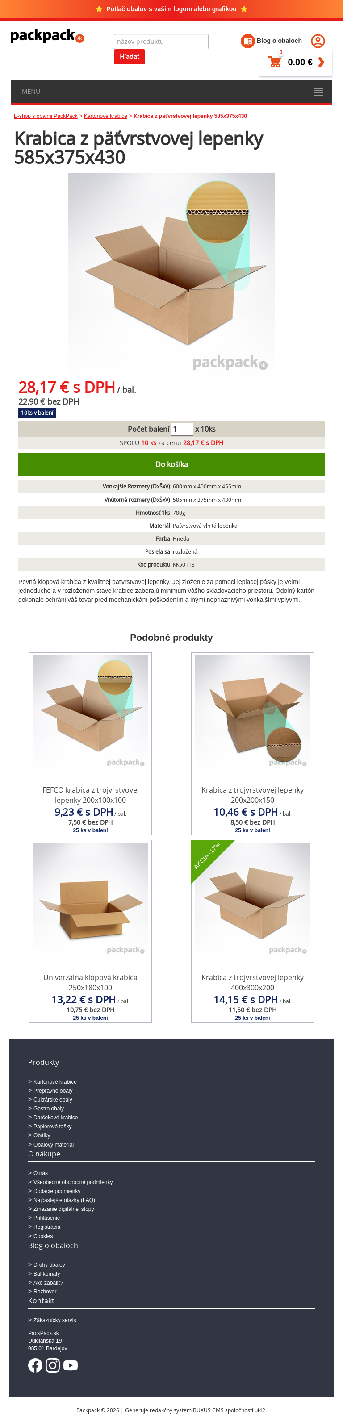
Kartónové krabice (105, 116)
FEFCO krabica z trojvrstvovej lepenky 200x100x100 (90, 795)
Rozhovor (44, 1292)
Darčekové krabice (55, 1117)
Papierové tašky (52, 1126)
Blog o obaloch (271, 40)
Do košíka (171, 464)
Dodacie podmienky (56, 1191)
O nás (40, 1173)
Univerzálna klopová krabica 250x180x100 (90, 982)
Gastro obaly (48, 1109)
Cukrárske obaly (52, 1100)
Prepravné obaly (52, 1091)
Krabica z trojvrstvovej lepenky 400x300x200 (252, 982)
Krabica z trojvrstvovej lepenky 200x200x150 (252, 795)
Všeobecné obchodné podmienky (73, 1182)
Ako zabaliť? (48, 1283)
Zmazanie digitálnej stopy (63, 1209)
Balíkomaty (46, 1274)
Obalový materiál (53, 1145)
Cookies (43, 1236)
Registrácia (46, 1227)
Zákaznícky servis (54, 1320)
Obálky (41, 1135)
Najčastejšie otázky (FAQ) (64, 1200)
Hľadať (129, 56)
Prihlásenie (46, 1218)
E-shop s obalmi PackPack (46, 116)
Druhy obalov (49, 1265)
